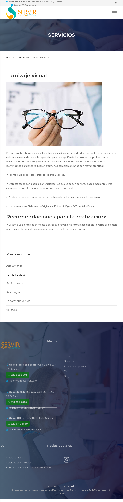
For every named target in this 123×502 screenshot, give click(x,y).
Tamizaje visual (16, 274)
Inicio (10, 57)
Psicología (13, 292)
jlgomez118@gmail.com (23, 392)
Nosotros (69, 374)
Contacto (69, 384)
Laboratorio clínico (18, 301)
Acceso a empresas (75, 379)
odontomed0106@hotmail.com (27, 419)
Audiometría (14, 265)
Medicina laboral (15, 465)
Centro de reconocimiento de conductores (30, 475)
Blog (66, 389)
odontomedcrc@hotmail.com (26, 438)
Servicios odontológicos (19, 470)
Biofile (72, 486)
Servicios (24, 57)
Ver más (11, 309)
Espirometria (14, 283)
